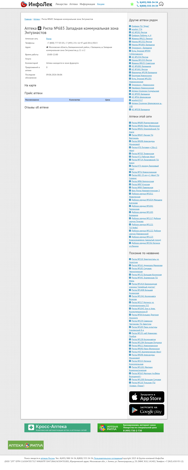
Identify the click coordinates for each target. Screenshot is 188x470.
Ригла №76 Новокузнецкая (143, 172)
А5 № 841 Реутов (138, 69)
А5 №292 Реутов (138, 32)
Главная (28, 19)
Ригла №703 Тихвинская (141, 153)
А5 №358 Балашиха (139, 109)
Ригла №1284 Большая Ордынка (145, 342)
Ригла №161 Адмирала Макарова (145, 265)
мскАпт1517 (136, 100)
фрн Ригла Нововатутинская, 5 (144, 190)
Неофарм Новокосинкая (141, 88)
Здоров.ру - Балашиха (140, 47)
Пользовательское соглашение (108, 458)
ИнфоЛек (40, 4)
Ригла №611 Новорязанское (143, 345)
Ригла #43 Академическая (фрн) (145, 351)
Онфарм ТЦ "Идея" (139, 26)
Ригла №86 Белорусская (141, 181)
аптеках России (48, 458)
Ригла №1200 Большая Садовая (145, 379)
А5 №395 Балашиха (139, 94)
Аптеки (36, 19)
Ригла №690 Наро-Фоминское (144, 125)
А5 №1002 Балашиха (140, 66)
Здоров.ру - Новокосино (141, 84)
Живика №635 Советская (142, 63)
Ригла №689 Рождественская (143, 122)
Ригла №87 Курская (139, 184)
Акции (100, 4)
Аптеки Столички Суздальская (144, 91)
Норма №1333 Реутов (140, 60)
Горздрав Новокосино (140, 75)
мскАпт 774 (135, 29)
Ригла (48, 38)
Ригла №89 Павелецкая (141, 187)
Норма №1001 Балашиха (142, 44)
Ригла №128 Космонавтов (142, 339)
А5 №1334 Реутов (138, 57)
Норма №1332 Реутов (140, 41)
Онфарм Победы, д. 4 (140, 35)
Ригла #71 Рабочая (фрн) (142, 156)
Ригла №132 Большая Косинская (145, 274)
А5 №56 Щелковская (140, 97)
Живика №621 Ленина (140, 38)
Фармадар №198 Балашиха (143, 72)
